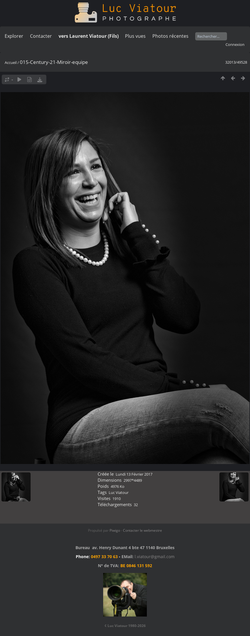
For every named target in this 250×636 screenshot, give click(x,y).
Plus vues (135, 36)
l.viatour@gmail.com (155, 556)
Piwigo (115, 530)
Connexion (235, 44)
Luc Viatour (118, 492)
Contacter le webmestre (142, 530)
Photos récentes (170, 36)
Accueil (11, 62)
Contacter (41, 36)
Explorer (14, 36)
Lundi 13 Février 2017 (134, 474)
